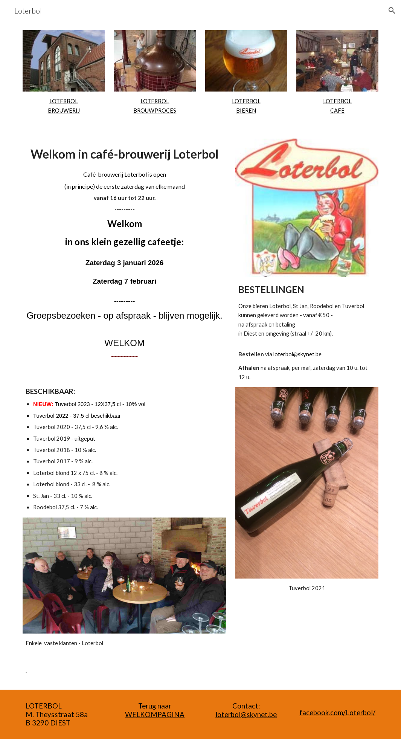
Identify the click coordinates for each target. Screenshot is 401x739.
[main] (64, 106)
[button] (392, 11)
